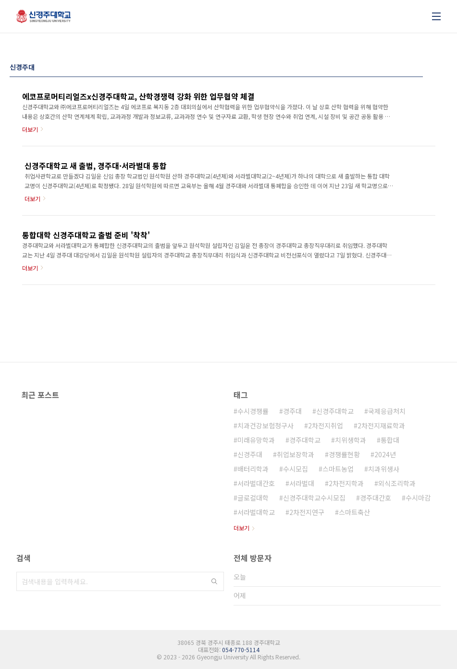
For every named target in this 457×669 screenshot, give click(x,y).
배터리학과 (253, 469)
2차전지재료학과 (381, 425)
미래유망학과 (256, 440)
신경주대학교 (335, 411)
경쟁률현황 (344, 454)
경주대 (292, 411)
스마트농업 (338, 469)
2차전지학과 (346, 483)
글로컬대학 (253, 497)
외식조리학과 (397, 483)
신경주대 (249, 454)
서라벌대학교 (256, 512)
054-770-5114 (240, 649)
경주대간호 (375, 497)
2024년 (385, 454)
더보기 (241, 528)
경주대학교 (305, 440)
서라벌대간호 (256, 483)
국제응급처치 (387, 411)
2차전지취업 (325, 425)
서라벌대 (301, 483)
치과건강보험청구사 (265, 425)
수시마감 (418, 497)
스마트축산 (354, 512)
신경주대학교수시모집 (314, 497)
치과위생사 (383, 469)
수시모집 (295, 469)
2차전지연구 (306, 512)
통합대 (390, 440)
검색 (214, 581)
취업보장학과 (295, 454)
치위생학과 (350, 440)
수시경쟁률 (253, 411)
